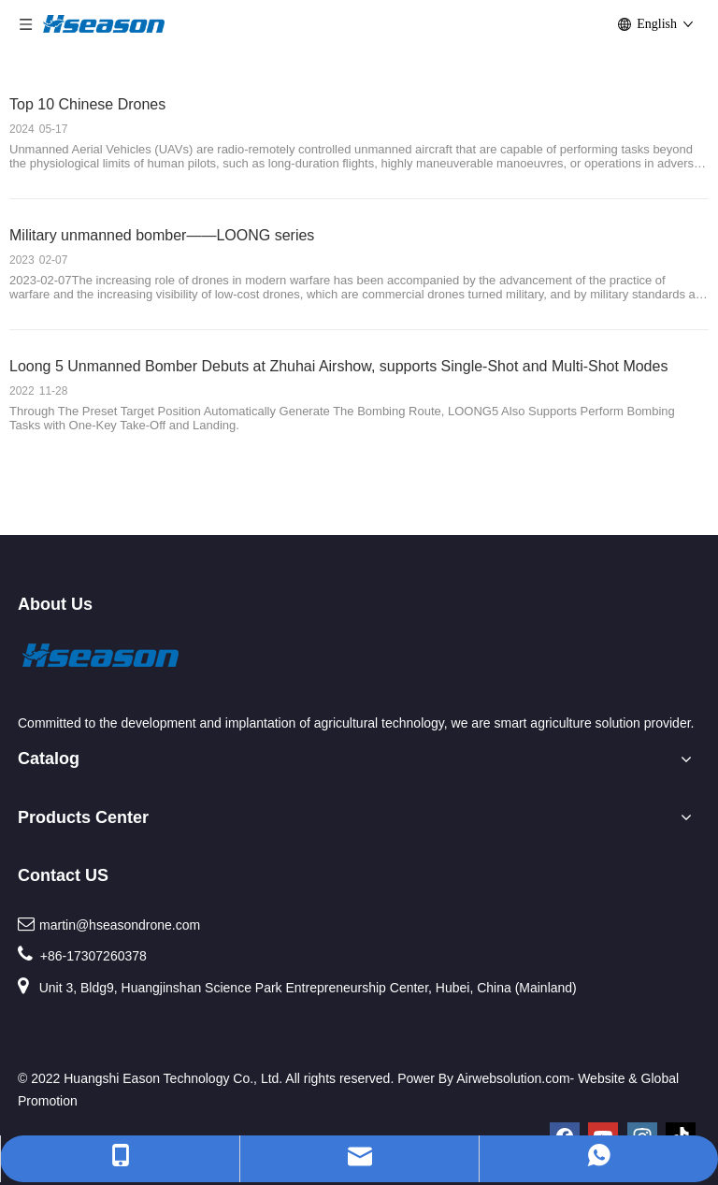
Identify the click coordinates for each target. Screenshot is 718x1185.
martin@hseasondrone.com (119, 925)
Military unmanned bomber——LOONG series (161, 235)
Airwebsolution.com (512, 1078)
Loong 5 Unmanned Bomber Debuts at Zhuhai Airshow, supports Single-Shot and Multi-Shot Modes (338, 366)
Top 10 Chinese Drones (87, 104)
